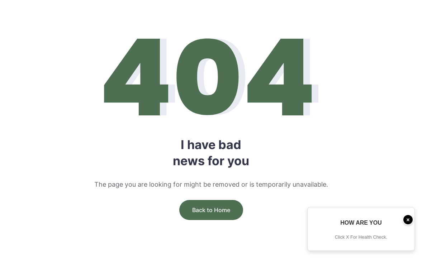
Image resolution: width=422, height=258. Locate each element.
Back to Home (211, 210)
